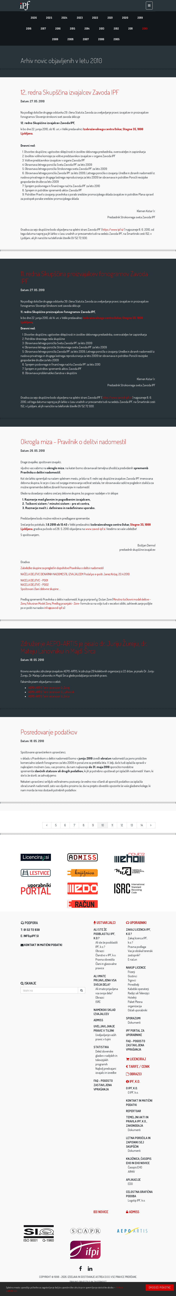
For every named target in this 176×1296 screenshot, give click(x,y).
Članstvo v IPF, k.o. (105, 956)
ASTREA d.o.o (102, 1278)
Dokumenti (134, 1024)
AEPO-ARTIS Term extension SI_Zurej (48, 689)
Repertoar (133, 1112)
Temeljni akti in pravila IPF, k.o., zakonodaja (137, 1122)
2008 (70, 40)
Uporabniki (136, 924)
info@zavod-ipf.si (54, 609)
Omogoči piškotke (160, 1287)
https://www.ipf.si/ (113, 231)
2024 (64, 17)
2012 (116, 29)
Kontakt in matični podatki (43, 946)
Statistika (101, 1048)
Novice (101, 1213)
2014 (87, 29)
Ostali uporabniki (137, 1011)
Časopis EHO (135, 1168)
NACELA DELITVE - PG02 (35, 586)
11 (112, 826)
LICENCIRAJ (136, 1060)
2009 (55, 40)
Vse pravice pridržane (123, 1278)
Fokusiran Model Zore (39, 605)
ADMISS (98, 1021)
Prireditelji (133, 986)
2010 (144, 29)
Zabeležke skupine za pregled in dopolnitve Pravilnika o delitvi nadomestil (62, 569)
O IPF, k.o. (132, 1089)
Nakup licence (136, 969)
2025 (49, 17)
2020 (125, 17)
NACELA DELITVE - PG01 (34, 581)
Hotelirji (132, 998)
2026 (34, 17)
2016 (57, 29)
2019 (140, 17)
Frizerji (131, 973)
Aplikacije (133, 1181)
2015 (72, 29)
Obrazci (99, 952)
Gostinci (132, 977)
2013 (101, 29)
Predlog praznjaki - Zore (65, 605)
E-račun (132, 961)
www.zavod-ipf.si (95, 530)
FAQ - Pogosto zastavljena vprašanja (103, 1086)
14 (142, 826)
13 (132, 826)
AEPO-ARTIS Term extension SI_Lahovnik (51, 693)
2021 (110, 17)
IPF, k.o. (133, 1082)
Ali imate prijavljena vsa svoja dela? (105, 981)
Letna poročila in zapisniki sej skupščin (138, 1143)
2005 (116, 40)
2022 (95, 17)
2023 (80, 17)
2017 (43, 29)
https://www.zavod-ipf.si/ (117, 399)
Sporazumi (133, 1019)
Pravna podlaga (137, 948)
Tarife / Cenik (138, 1068)
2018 (28, 29)
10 (102, 826)
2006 (101, 40)
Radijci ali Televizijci (138, 994)
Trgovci (132, 981)
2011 (130, 29)
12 (122, 826)
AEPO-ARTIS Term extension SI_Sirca (48, 697)
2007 (86, 40)
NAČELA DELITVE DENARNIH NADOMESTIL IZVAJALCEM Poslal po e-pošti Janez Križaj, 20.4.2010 (75, 575)
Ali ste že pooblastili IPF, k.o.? (104, 935)
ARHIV (131, 1173)
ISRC (98, 1003)
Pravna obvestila (105, 961)
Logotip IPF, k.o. (136, 1202)
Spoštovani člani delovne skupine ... (41, 590)
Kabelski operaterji (138, 990)
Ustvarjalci (105, 924)
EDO (130, 1185)
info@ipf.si (31, 937)
